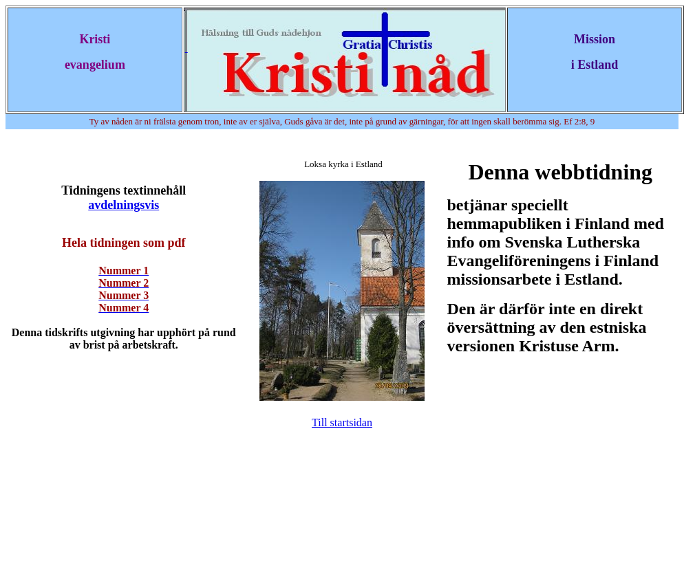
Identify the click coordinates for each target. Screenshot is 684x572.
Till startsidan (342, 422)
